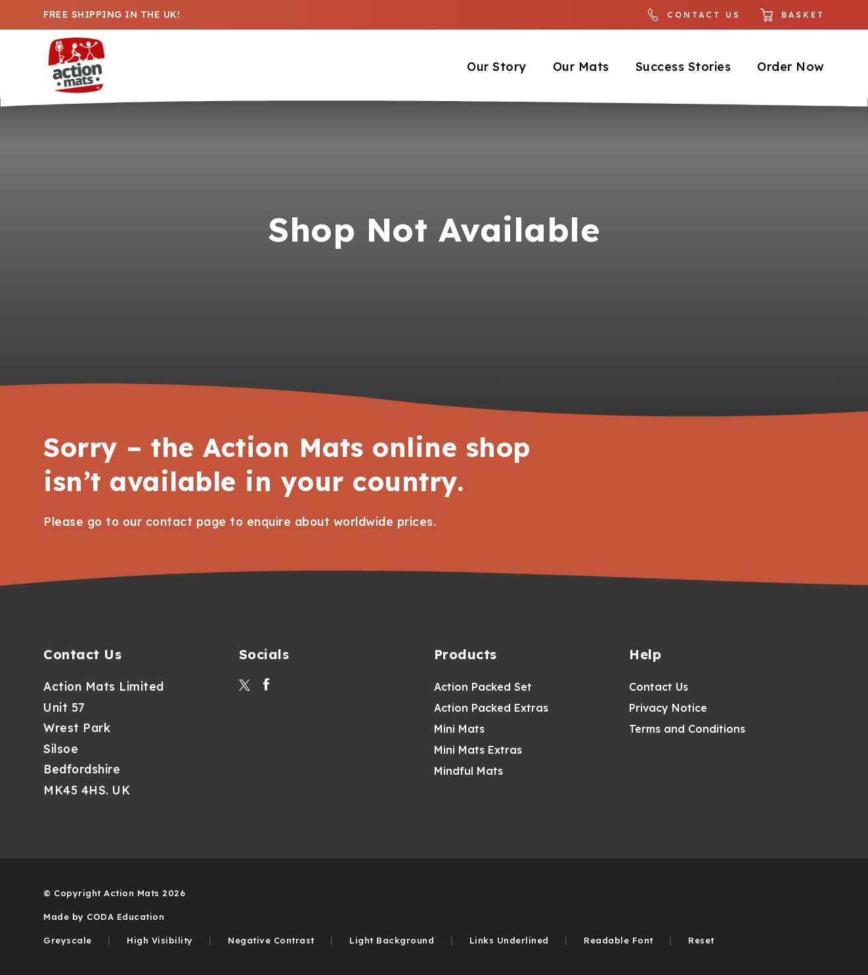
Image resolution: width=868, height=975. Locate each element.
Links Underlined (509, 940)
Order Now (791, 66)
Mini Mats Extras (478, 749)
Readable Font (618, 940)
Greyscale (67, 940)
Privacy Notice (668, 707)
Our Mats (581, 66)
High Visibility (160, 940)
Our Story (497, 66)
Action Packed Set (483, 686)
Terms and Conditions (687, 728)
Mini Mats (459, 728)
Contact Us (694, 15)
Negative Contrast (271, 940)
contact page (186, 521)
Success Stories (683, 66)
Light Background (391, 940)
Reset (701, 940)
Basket (792, 15)
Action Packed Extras (491, 707)
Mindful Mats (468, 770)
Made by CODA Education (103, 916)
